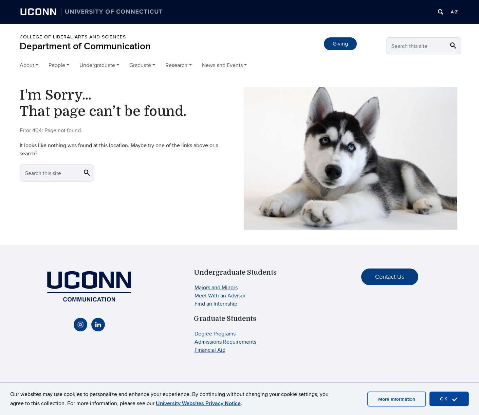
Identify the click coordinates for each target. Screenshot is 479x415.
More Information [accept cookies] (396, 399)
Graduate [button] (140, 65)
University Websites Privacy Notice (198, 403)
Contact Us (389, 276)
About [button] (27, 65)
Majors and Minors (216, 287)
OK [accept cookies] (449, 399)
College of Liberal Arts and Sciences (73, 37)
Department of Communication (85, 46)
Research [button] (176, 65)
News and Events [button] (222, 65)
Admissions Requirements (225, 342)
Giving (340, 43)
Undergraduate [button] (97, 65)
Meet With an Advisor (220, 295)
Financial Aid (210, 350)
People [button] (57, 65)
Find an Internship (216, 303)
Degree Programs (215, 333)
